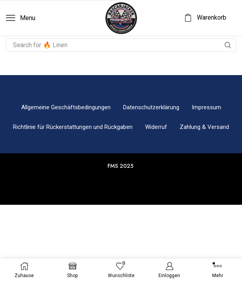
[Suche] (228, 45)
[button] (20, 18)
